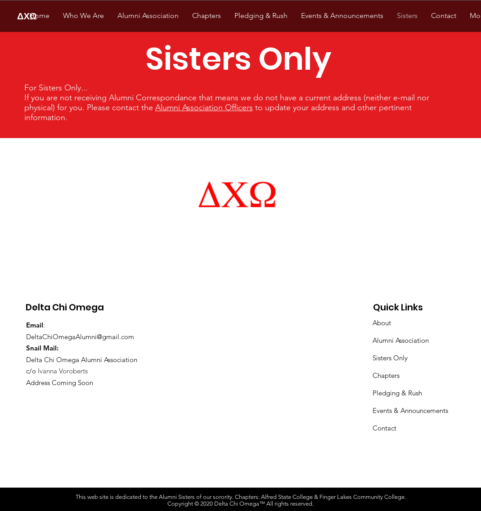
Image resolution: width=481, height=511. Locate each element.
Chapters (386, 375)
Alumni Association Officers (204, 107)
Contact (384, 428)
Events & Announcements (410, 410)
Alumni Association (401, 340)
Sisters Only (390, 358)
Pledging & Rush (397, 393)
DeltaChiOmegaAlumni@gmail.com (80, 336)
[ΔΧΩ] (27, 15)
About (382, 322)
